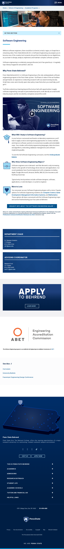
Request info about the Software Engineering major (31, 206)
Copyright (37, 529)
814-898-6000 (43, 508)
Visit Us (25, 456)
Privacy (8, 529)
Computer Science (49, 192)
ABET (52, 349)
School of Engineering (16, 8)
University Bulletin (9, 373)
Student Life (12, 483)
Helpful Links (13, 497)
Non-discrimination (18, 529)
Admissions (11, 473)
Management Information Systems (33, 195)
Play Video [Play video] (32, 114)
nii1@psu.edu (9, 246)
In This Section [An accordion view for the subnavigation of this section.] (32, 33)
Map (44, 529)
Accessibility (29, 529)
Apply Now (38, 456)
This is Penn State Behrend (18, 464)
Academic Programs (31, 8)
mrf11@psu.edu (10, 269)
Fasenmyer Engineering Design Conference (18, 377)
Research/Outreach (15, 478)
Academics (11, 469)
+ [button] (52, 464)
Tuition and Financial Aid (17, 493)
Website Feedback (52, 529)
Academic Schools (15, 488)
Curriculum (6, 369)
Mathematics (52, 195)
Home (5, 8)
